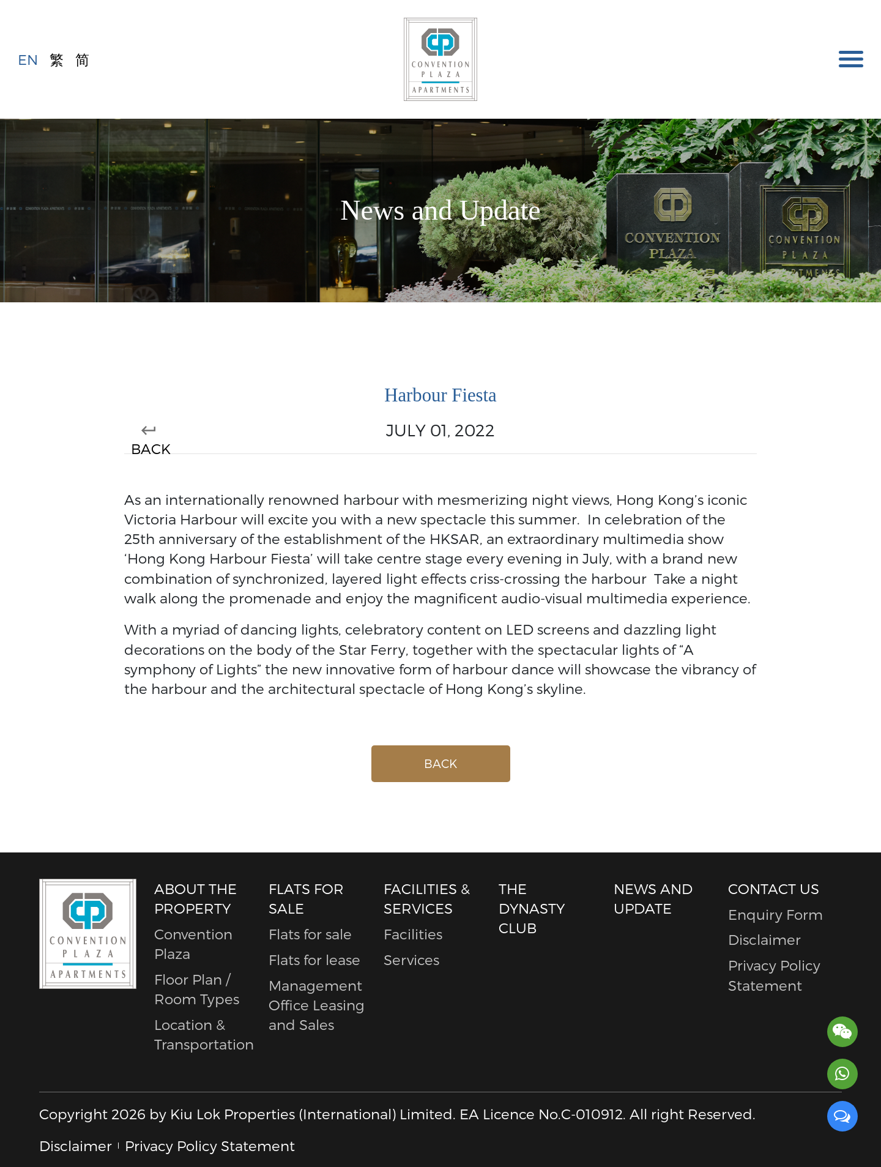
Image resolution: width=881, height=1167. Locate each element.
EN (28, 58)
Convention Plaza (193, 943)
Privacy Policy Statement (774, 974)
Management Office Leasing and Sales (317, 1005)
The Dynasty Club (532, 908)
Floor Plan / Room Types (196, 989)
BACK (149, 441)
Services (411, 959)
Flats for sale (306, 898)
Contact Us (773, 888)
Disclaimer (764, 939)
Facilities (413, 933)
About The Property (195, 898)
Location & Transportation (202, 1034)
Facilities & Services (427, 898)
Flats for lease (314, 959)
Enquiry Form (775, 914)
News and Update (653, 898)
